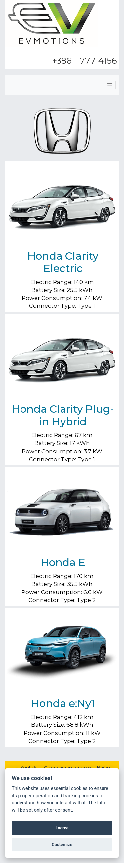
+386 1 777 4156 (84, 60)
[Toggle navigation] (110, 85)
